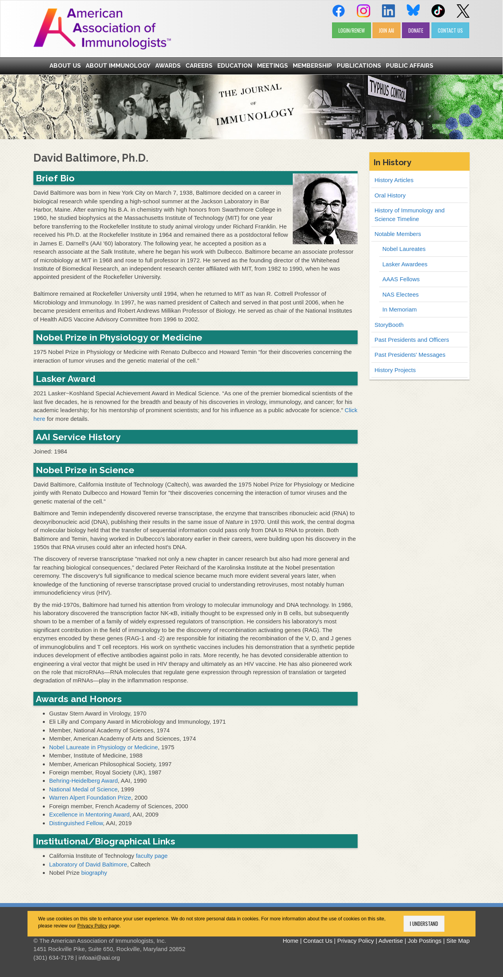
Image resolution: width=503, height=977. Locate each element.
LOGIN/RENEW (351, 30)
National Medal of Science (83, 789)
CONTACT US (450, 30)
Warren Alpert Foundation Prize (90, 797)
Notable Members (397, 233)
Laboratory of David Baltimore (88, 864)
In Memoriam (399, 309)
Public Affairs (409, 65)
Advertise (390, 940)
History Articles (393, 180)
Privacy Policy (92, 926)
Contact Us (317, 940)
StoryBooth (389, 324)
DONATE (415, 30)
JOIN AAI (386, 30)
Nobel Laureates (404, 248)
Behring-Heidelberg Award (83, 780)
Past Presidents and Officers (411, 339)
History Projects (395, 370)
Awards (168, 65)
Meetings (272, 65)
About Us (65, 65)
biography (94, 872)
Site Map (458, 940)
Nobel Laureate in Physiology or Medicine (103, 747)
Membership (312, 65)
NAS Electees (400, 294)
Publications (359, 65)
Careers (199, 65)
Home (290, 940)
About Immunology (118, 65)
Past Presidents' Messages (409, 354)
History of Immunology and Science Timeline (409, 214)
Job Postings (425, 940)
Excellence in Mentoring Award (89, 814)
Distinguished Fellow (76, 823)
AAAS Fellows (401, 279)
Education (234, 65)
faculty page (152, 855)
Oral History (390, 195)
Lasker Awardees (405, 264)
